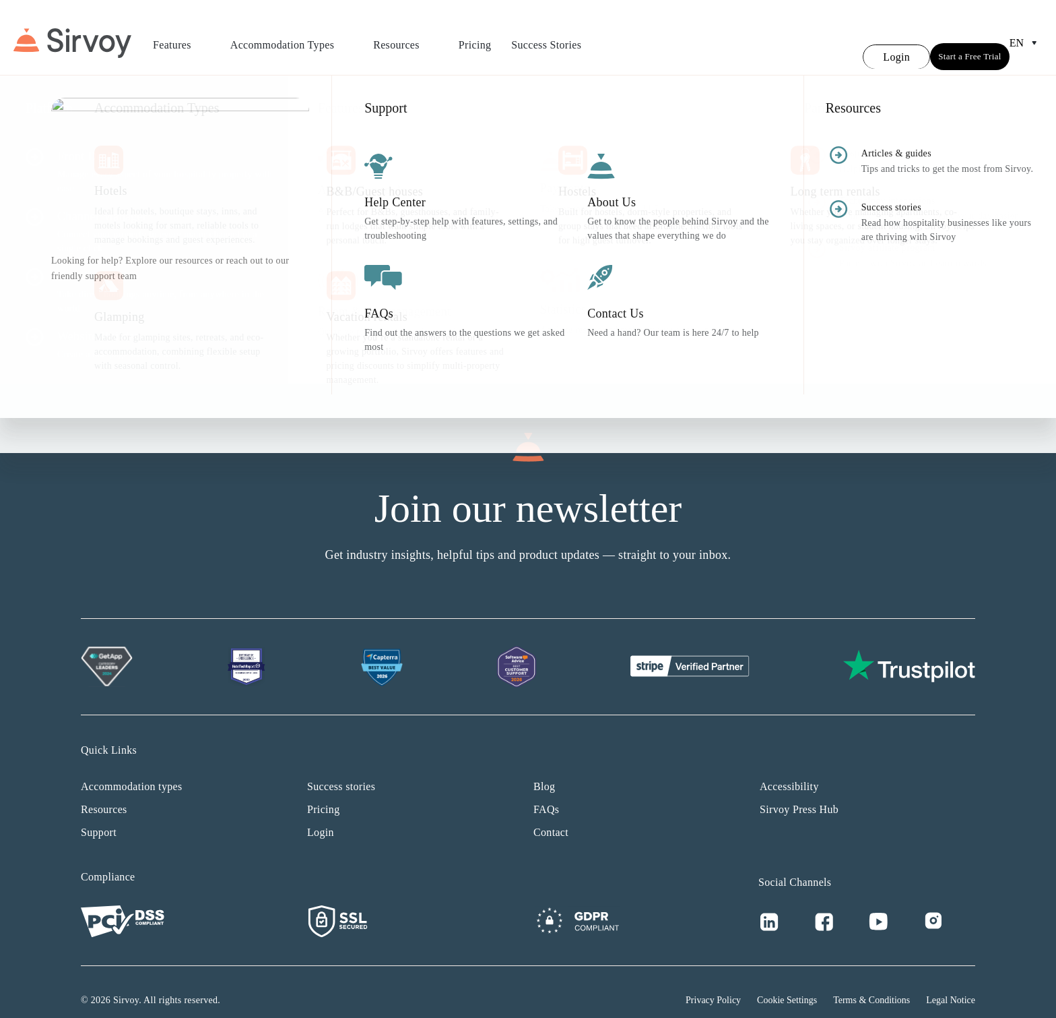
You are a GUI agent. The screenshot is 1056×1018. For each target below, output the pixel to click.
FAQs (546, 793)
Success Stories (546, 36)
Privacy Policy (713, 984)
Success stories (341, 770)
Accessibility (789, 770)
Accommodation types (132, 770)
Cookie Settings (787, 984)
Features (181, 37)
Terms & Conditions (871, 984)
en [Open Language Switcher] (1026, 35)
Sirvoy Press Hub (799, 793)
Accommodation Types (291, 37)
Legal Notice (950, 984)
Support (99, 816)
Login (320, 816)
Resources (405, 37)
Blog (544, 770)
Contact (550, 816)
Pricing (475, 36)
